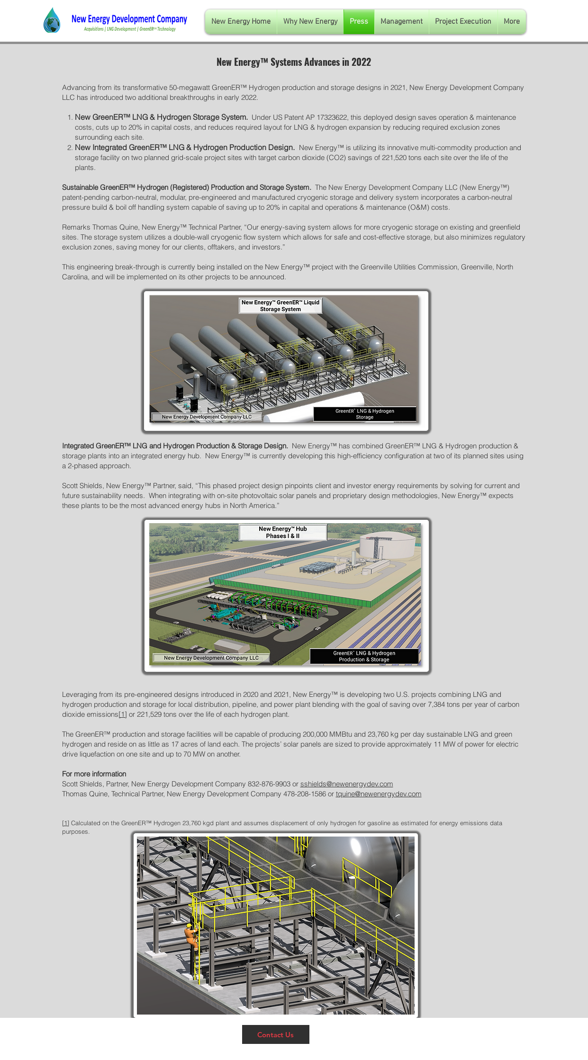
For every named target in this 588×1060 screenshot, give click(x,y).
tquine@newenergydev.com (379, 793)
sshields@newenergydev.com (346, 783)
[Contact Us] (275, 1034)
